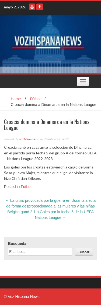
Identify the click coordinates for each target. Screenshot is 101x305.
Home (16, 99)
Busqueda (17, 243)
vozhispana (27, 139)
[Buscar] (84, 252)
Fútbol (35, 99)
